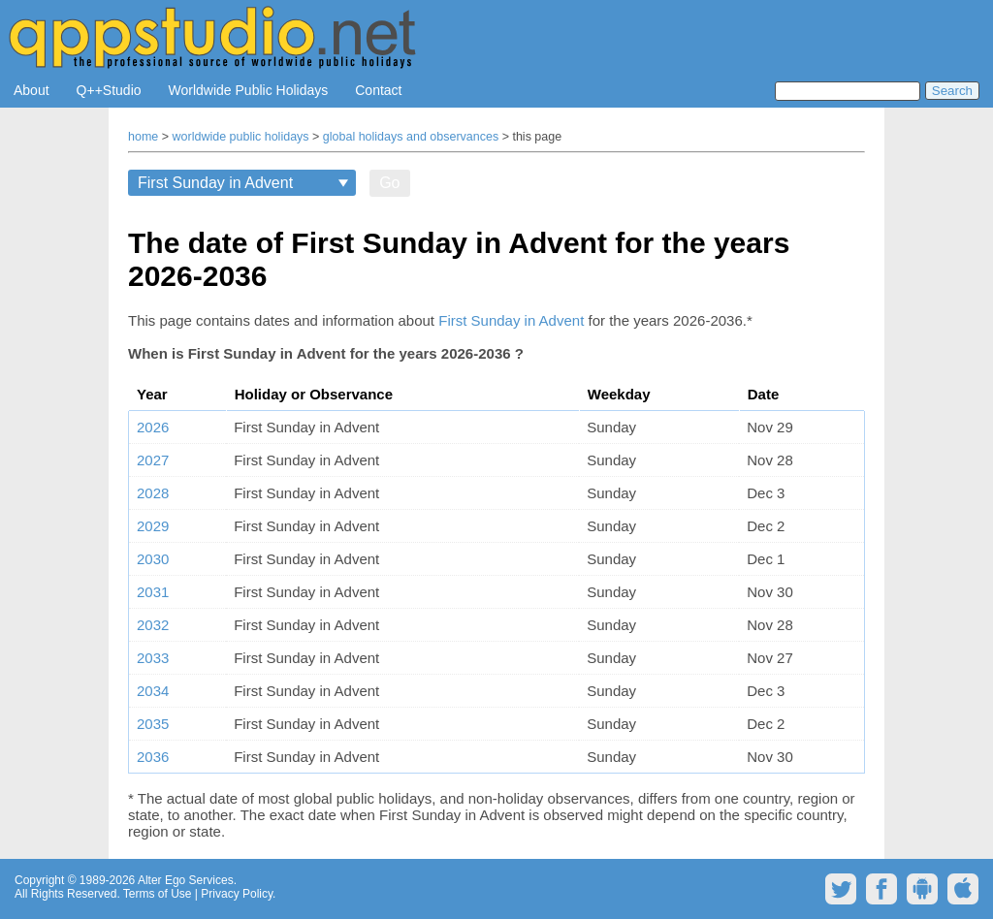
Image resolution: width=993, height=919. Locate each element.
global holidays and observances (410, 136)
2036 (153, 756)
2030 (153, 559)
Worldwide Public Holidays (249, 90)
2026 (153, 427)
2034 (153, 690)
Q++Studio (109, 90)
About (31, 90)
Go (389, 182)
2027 (153, 460)
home (143, 136)
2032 (153, 625)
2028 (153, 493)
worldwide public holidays (241, 136)
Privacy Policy (236, 894)
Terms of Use (157, 894)
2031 (153, 592)
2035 (153, 723)
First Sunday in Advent (511, 320)
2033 (153, 658)
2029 (153, 526)
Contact (378, 90)
